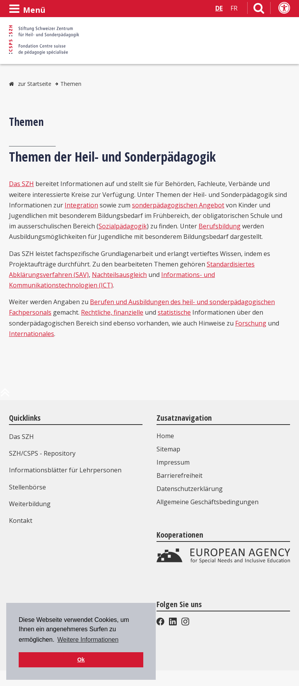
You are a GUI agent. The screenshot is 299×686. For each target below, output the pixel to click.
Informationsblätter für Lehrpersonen (65, 470)
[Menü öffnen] (27, 9)
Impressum (173, 462)
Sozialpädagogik (122, 226)
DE (219, 8)
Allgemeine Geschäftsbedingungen (208, 502)
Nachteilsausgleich (119, 274)
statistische (174, 312)
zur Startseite (34, 83)
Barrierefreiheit (179, 475)
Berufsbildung (220, 226)
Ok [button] (80, 659)
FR (233, 8)
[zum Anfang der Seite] (5, 395)
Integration (81, 205)
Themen (70, 83)
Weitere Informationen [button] (87, 639)
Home (165, 436)
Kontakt (20, 520)
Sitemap (168, 449)
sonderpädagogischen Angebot (178, 205)
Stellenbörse (27, 487)
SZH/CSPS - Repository (42, 453)
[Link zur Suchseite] (258, 9)
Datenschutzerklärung (190, 488)
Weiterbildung (30, 504)
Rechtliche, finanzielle (112, 312)
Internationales (31, 333)
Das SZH (21, 183)
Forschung (250, 323)
